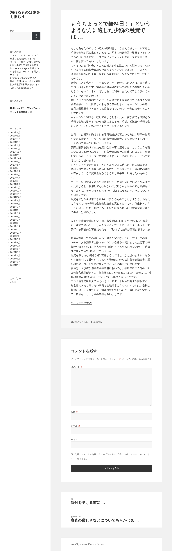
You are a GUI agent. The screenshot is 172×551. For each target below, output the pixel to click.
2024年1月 (15, 226)
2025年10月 (16, 158)
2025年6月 (15, 171)
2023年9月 (15, 239)
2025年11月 (16, 155)
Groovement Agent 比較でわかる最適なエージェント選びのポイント (25, 71)
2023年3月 (15, 258)
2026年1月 (15, 148)
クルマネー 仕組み (81, 302)
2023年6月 (15, 248)
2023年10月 (16, 236)
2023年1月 (15, 265)
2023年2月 (15, 261)
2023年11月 (16, 232)
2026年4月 (15, 138)
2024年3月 (15, 219)
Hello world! (17, 108)
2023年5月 (15, 252)
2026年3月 (15, 142)
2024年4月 (15, 216)
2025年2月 (15, 184)
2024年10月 (16, 197)
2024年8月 (15, 203)
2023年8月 (15, 242)
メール (75, 425)
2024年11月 (16, 193)
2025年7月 (15, 168)
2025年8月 (15, 164)
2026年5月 (15, 135)
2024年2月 (15, 223)
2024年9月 (15, 200)
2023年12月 (16, 229)
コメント (77, 366)
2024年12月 (16, 190)
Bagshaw (97, 321)
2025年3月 (15, 180)
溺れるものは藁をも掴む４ (25, 14)
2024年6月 (15, 210)
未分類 (13, 281)
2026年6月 (15, 132)
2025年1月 (15, 187)
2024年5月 (15, 213)
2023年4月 (15, 255)
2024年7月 (15, 206)
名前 (74, 411)
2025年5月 (15, 174)
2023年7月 (15, 245)
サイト (74, 439)
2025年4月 (15, 177)
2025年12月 (16, 151)
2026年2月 (15, 145)
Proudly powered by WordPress (87, 544)
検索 (12, 30)
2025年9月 (15, 161)
